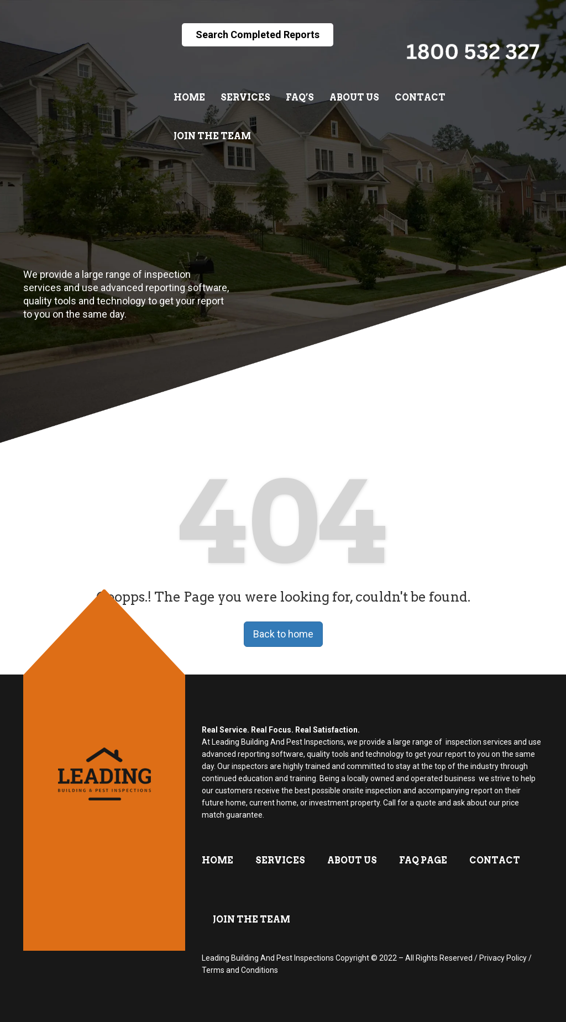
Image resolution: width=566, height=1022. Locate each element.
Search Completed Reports (257, 34)
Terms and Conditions (240, 970)
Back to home (283, 634)
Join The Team (212, 136)
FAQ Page (423, 860)
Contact (420, 97)
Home (189, 97)
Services (245, 97)
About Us (354, 97)
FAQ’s (300, 97)
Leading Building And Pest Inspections (268, 957)
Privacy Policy (503, 957)
